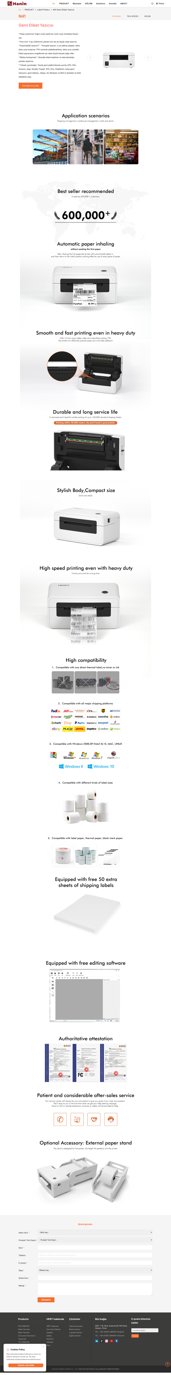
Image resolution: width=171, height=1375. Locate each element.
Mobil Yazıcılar (24, 1335)
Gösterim (50, 1341)
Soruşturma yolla (32, 86)
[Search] (152, 3)
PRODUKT (64, 3)
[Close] (43, 1347)
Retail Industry (74, 1332)
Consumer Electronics (26, 1338)
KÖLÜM (88, 3)
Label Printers (43, 10)
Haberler (50, 1344)
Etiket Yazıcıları (24, 1332)
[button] (148, 58)
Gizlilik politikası (86, 1371)
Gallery (49, 1338)
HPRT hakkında (52, 1328)
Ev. (54, 3)
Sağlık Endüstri (75, 1338)
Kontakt (112, 3)
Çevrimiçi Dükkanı (54, 1332)
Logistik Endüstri (75, 1335)
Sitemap (115, 1371)
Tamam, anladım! (26, 1366)
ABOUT (123, 3)
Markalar (77, 3)
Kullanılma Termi (103, 1371)
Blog (48, 1348)
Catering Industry (76, 1328)
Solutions (100, 3)
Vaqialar (50, 1335)
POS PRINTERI (23, 1328)
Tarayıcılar (22, 1341)
